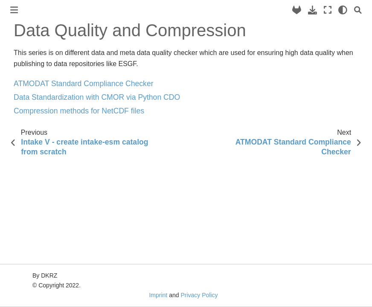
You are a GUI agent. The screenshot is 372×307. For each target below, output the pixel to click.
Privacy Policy (199, 295)
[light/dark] (343, 10)
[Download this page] (312, 10)
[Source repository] (297, 10)
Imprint (158, 295)
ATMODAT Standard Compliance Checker (84, 83)
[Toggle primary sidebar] (14, 10)
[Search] (358, 10)
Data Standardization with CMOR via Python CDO (97, 97)
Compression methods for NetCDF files (79, 111)
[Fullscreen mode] (327, 10)
